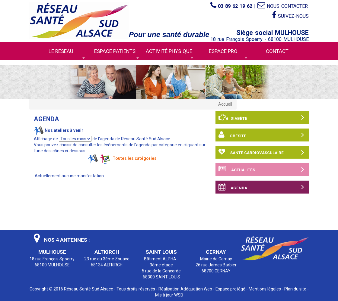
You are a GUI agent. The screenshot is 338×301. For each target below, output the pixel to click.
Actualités (261, 170)
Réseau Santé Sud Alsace (88, 289)
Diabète (261, 117)
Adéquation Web (196, 289)
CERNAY (216, 252)
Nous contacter (282, 6)
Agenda (261, 187)
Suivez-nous (290, 15)
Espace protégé (230, 289)
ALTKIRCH (106, 252)
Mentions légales (265, 289)
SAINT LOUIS (161, 252)
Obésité (261, 135)
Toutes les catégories (135, 158)
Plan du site (295, 289)
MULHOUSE (52, 252)
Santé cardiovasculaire (261, 152)
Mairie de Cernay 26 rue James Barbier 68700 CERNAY (216, 264)
